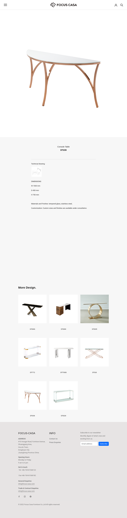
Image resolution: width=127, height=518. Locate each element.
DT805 (94, 329)
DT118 (94, 372)
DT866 (63, 329)
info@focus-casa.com (26, 484)
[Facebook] (19, 496)
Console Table (63, 147)
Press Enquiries (55, 442)
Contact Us (53, 439)
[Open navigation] (5, 5)
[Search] (121, 5)
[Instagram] (25, 496)
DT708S (63, 372)
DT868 (32, 329)
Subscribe (103, 444)
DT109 (32, 415)
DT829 (63, 415)
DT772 (32, 372)
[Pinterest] (30, 496)
